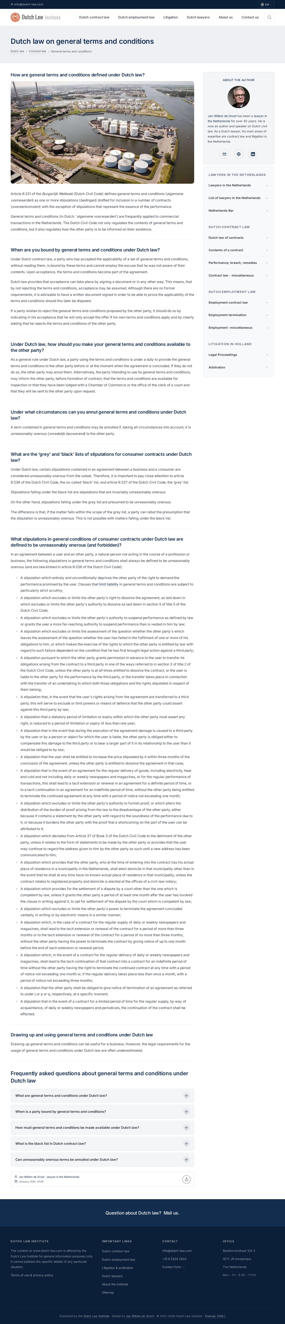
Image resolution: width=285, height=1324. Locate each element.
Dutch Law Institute (96, 1316)
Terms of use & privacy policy (32, 1275)
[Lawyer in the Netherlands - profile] (238, 154)
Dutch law (17, 51)
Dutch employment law (118, 1259)
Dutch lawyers (112, 1276)
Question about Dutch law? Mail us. (142, 1213)
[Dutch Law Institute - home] (36, 17)
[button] (102, 1095)
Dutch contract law (115, 1251)
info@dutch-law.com (177, 1250)
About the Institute (115, 1284)
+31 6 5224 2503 (174, 1259)
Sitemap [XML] (215, 1316)
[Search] (269, 17)
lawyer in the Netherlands (63, 1177)
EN (266, 4)
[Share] (186, 1179)
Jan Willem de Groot (31, 1177)
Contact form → (173, 1267)
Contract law (37, 51)
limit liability (108, 584)
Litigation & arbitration (117, 1268)
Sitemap (108, 1292)
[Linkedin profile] (253, 154)
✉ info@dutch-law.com (27, 4)
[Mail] (224, 154)
